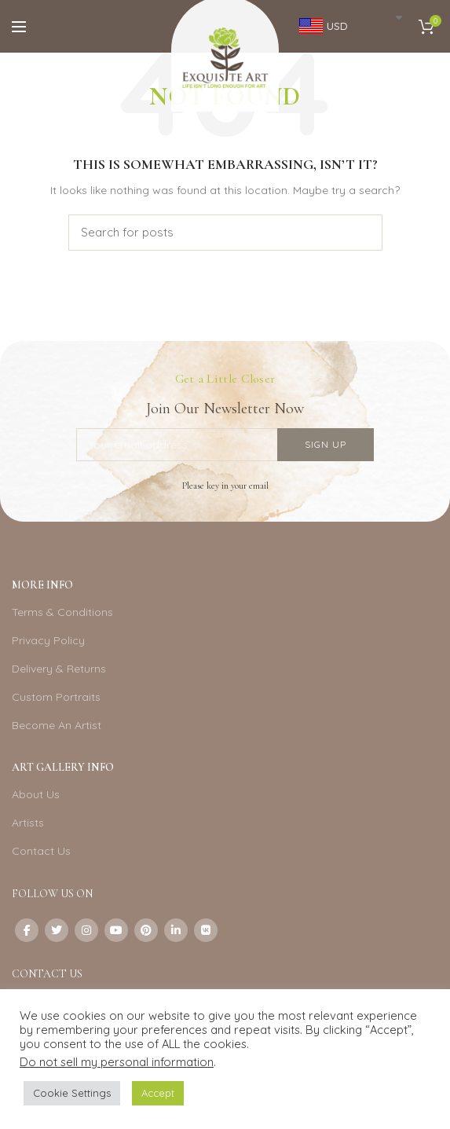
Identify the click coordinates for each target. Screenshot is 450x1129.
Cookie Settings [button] (72, 1093)
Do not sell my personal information (117, 1061)
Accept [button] (157, 1093)
